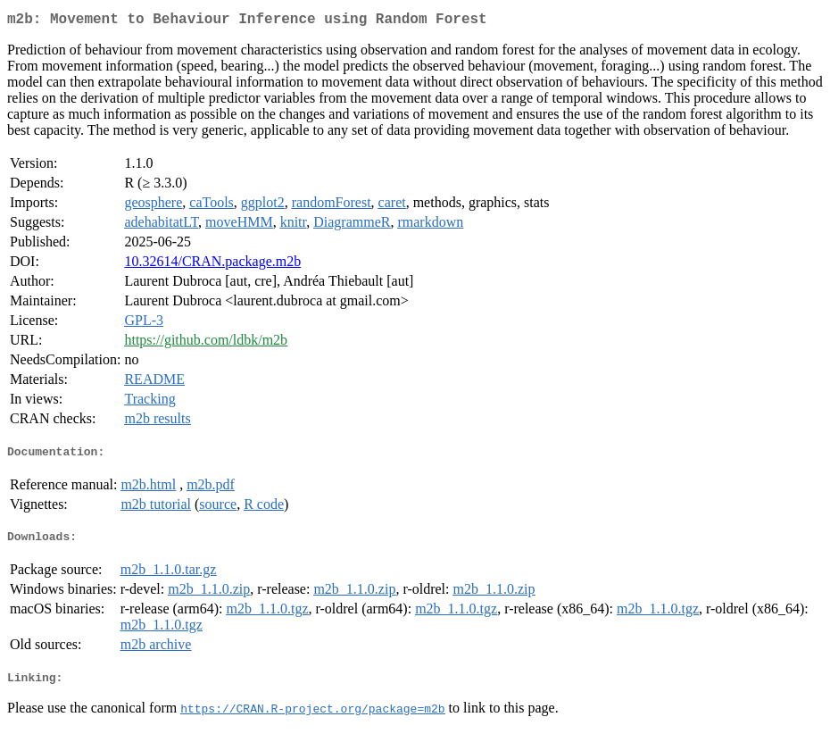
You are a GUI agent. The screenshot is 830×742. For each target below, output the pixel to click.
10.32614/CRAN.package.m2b (212, 264)
